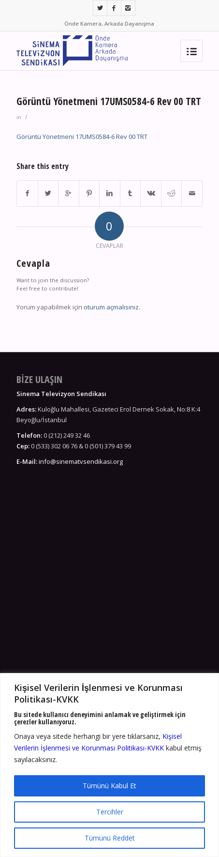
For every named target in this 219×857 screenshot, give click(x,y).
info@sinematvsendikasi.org (81, 461)
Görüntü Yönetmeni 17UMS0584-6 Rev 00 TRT (108, 101)
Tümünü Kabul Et (109, 785)
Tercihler (109, 811)
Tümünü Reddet (110, 837)
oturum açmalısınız (111, 307)
